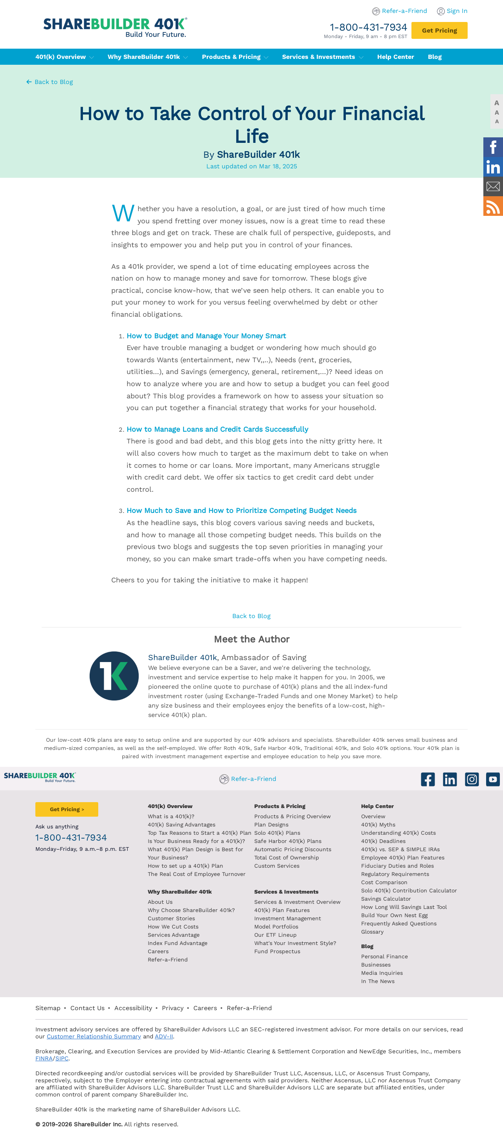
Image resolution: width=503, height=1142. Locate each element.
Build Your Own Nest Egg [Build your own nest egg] (394, 915)
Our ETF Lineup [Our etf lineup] (275, 935)
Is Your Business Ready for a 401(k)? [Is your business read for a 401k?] (196, 841)
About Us (160, 902)
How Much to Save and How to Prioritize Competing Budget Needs (241, 510)
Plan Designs (271, 824)
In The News (378, 981)
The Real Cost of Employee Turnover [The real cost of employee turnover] (197, 874)
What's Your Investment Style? (295, 943)
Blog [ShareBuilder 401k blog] (367, 946)
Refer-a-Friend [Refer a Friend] (168, 959)
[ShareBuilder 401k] (114, 21)
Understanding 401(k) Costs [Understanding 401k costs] (398, 833)
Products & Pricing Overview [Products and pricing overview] (292, 816)
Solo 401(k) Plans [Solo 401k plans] (277, 833)
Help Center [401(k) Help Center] (395, 56)
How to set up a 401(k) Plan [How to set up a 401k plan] (185, 866)
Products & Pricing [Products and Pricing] (279, 806)
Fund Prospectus (277, 951)
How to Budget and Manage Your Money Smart (206, 336)
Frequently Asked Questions (399, 923)
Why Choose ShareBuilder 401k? (191, 910)
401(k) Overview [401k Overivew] (170, 806)
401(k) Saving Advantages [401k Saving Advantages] (181, 824)
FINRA (44, 1058)
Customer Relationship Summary (94, 1036)
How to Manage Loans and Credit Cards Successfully (217, 429)
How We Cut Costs (173, 926)
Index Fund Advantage (177, 943)
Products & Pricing (235, 56)
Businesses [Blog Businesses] (376, 964)
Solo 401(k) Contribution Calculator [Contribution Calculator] (409, 890)
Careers (158, 951)
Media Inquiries (382, 973)
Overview (373, 816)
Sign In (457, 11)
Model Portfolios (276, 926)
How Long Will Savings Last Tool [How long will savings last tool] (404, 907)
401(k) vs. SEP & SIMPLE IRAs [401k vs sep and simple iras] (400, 849)
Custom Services (276, 866)
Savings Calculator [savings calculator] (386, 899)
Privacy (173, 1008)
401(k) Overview (64, 56)
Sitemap (48, 1008)
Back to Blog (49, 82)
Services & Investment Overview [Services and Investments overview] (297, 902)
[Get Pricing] (439, 30)
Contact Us (87, 1008)
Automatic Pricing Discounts (292, 849)
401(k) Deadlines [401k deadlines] (383, 841)
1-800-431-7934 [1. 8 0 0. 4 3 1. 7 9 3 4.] (369, 27)
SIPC (61, 1058)
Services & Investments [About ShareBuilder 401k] (286, 891)
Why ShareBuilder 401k (148, 56)
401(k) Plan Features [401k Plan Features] (282, 910)
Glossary (372, 932)
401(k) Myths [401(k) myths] (378, 824)
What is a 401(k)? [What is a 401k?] (171, 816)
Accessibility (133, 1008)
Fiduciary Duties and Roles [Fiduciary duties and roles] (397, 866)
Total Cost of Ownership (286, 857)
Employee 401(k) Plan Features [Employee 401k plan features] (402, 857)
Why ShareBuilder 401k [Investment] (180, 891)
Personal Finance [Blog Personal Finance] (384, 956)
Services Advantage (174, 935)
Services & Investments (322, 56)
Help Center (377, 806)
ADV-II (164, 1036)
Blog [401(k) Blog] (435, 56)
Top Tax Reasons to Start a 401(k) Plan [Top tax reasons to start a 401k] (200, 833)
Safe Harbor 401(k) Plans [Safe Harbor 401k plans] (287, 841)
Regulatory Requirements (395, 874)
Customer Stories (171, 918)
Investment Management (287, 918)
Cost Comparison (384, 882)
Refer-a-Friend (404, 11)
